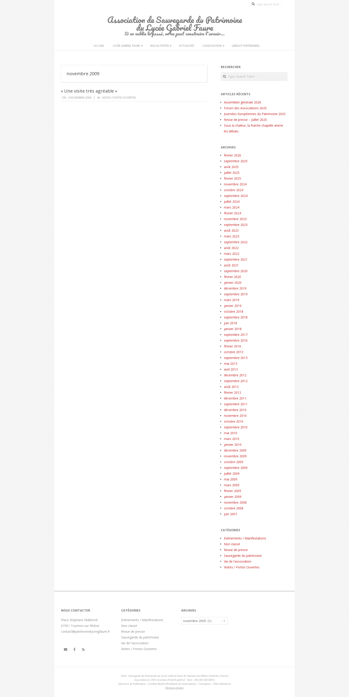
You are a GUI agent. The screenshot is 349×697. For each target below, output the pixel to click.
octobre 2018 (233, 311)
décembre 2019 (235, 288)
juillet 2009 (231, 473)
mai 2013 (230, 363)
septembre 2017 (236, 334)
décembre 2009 (235, 450)
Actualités (186, 46)
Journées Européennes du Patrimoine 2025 (255, 114)
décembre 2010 (235, 410)
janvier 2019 (232, 306)
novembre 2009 (235, 456)
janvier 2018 (232, 329)
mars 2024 (231, 207)
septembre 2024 (236, 196)
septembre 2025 (236, 161)
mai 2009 (230, 479)
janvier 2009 (232, 496)
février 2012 (232, 392)
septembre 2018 (236, 317)
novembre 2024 (235, 184)
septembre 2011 (236, 404)
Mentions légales (174, 687)
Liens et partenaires (245, 46)
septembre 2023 (236, 225)
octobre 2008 (233, 508)
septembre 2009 (236, 468)
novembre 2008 (235, 502)
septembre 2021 (236, 259)
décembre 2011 (235, 398)
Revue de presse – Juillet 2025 (245, 120)
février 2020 (232, 277)
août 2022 (231, 248)
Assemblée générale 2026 (242, 102)
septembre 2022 (236, 242)
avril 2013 (231, 369)
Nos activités (159, 46)
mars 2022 (231, 253)
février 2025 (232, 178)
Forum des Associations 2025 (245, 108)
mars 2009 (231, 485)
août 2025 (231, 167)
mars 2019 (231, 300)
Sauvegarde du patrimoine (243, 555)
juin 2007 (230, 514)
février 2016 (232, 346)
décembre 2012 (235, 375)
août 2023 (231, 230)
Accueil (99, 46)
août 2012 (231, 387)
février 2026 (232, 155)
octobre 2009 (233, 462)
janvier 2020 (232, 282)
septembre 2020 (236, 271)
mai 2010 (230, 433)
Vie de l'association (237, 561)
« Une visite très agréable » (89, 91)
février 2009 (232, 491)
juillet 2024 (231, 201)
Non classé (232, 544)
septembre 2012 (236, 381)
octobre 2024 (233, 190)
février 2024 (232, 213)
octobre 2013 (233, 352)
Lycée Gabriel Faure (126, 46)
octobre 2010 (233, 421)
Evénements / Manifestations (245, 538)
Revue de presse (236, 550)
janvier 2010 (232, 444)
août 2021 (231, 265)
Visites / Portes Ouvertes (119, 97)
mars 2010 (231, 439)
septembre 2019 (236, 294)
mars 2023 (231, 236)
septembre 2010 (236, 427)
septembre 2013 (236, 358)
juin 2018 (230, 323)
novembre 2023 (235, 219)
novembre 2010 (235, 415)
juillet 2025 (231, 172)
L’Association (212, 46)
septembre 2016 (236, 340)
